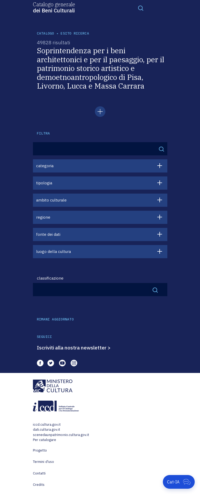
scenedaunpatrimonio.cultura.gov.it (61, 435)
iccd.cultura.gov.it (47, 424)
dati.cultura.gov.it (46, 429)
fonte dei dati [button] (48, 234)
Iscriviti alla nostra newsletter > (74, 347)
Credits (39, 484)
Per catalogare (44, 440)
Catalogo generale (54, 7)
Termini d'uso (43, 461)
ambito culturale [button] (51, 200)
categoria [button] (44, 165)
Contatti (39, 473)
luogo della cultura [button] (53, 251)
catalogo (45, 33)
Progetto (40, 450)
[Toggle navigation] (141, 8)
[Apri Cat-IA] (179, 482)
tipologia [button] (44, 182)
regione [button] (43, 217)
